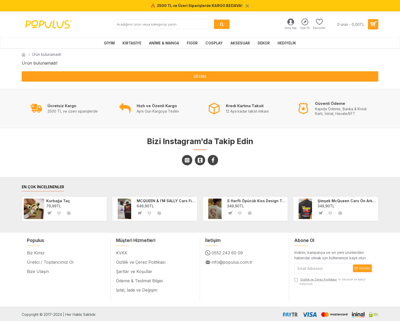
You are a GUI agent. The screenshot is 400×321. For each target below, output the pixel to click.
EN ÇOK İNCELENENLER (43, 187)
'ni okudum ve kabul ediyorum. (329, 281)
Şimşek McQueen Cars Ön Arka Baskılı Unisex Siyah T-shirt (347, 201)
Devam (200, 76)
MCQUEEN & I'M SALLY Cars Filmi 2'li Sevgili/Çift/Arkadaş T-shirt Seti (166, 201)
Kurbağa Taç (58, 201)
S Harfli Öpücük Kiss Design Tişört (256, 201)
